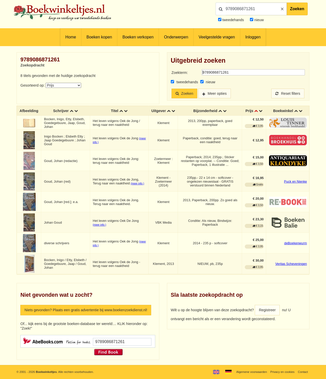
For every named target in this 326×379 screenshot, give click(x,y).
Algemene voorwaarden (251, 371)
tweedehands (233, 20)
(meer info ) (137, 183)
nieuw (258, 20)
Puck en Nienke (295, 181)
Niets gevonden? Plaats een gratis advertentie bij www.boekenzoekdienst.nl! (85, 310)
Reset (287, 93)
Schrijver (61, 111)
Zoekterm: (180, 73)
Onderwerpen (176, 37)
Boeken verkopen (137, 37)
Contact (303, 371)
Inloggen (253, 37)
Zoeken (297, 9)
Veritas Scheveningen (291, 264)
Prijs (249, 111)
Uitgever (158, 111)
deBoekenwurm (295, 243)
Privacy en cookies (282, 371)
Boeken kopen (99, 37)
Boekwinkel (283, 111)
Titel (114, 111)
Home (70, 37)
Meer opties (217, 93)
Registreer (267, 310)
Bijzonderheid (205, 111)
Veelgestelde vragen (217, 37)
